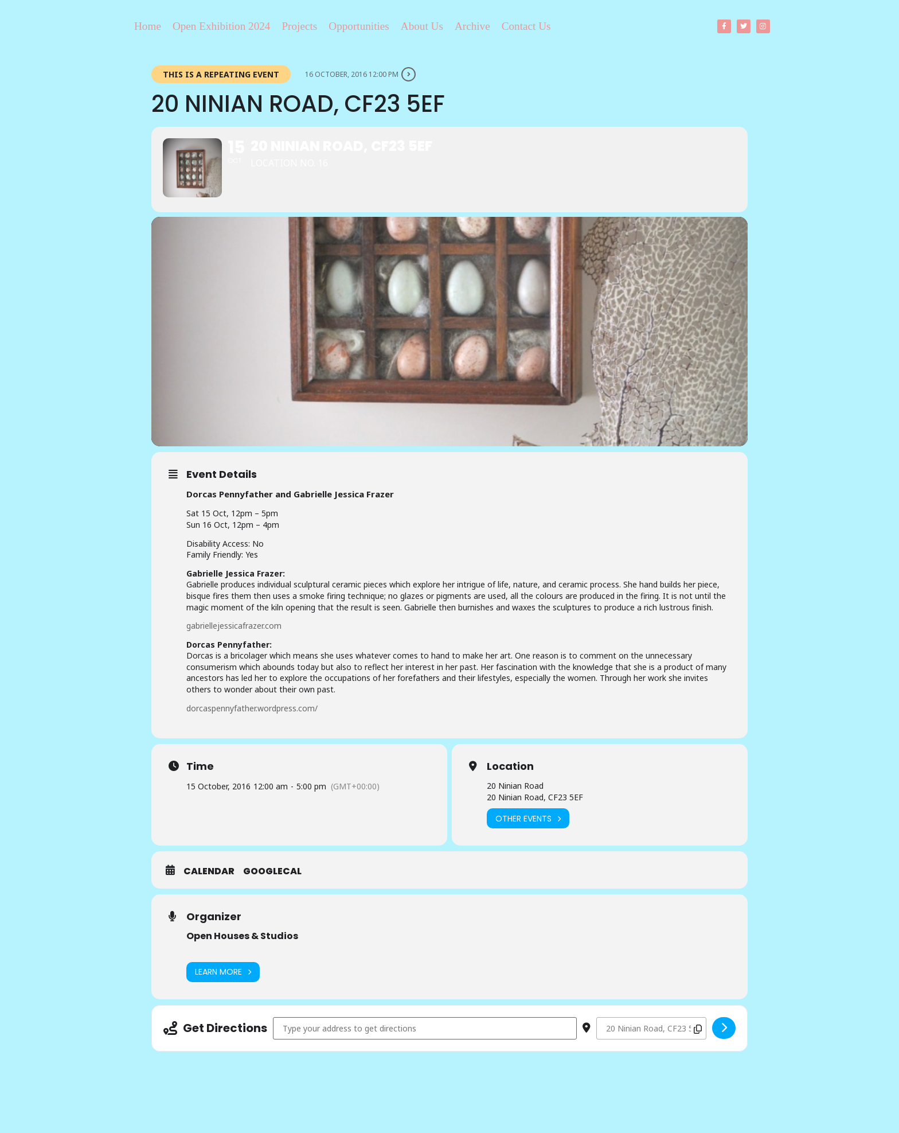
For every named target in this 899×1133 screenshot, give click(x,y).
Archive (472, 26)
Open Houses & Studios (242, 953)
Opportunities (359, 26)
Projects (299, 26)
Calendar (208, 889)
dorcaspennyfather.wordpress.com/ (252, 725)
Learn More (223, 989)
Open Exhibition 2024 (222, 26)
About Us (422, 26)
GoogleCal (272, 889)
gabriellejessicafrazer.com (234, 643)
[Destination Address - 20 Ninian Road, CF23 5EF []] (651, 1045)
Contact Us (526, 26)
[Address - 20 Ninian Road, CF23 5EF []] (425, 1045)
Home (147, 26)
